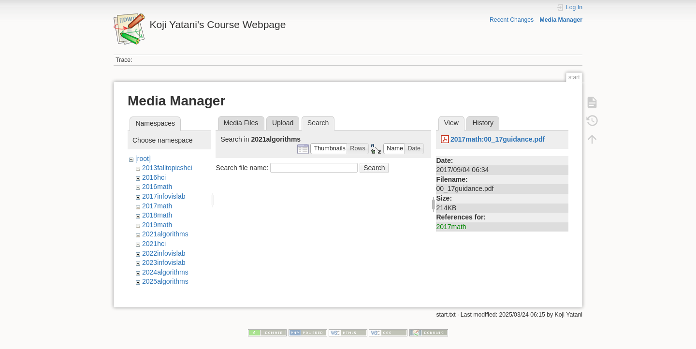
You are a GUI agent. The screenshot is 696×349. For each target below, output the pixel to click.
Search (374, 168)
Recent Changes (512, 19)
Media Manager (561, 19)
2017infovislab (164, 196)
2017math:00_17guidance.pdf (497, 139)
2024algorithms (165, 272)
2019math (157, 225)
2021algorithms (165, 234)
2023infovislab (164, 262)
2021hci (154, 243)
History (482, 123)
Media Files (241, 123)
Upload (282, 123)
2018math (157, 215)
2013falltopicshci (167, 168)
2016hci (154, 177)
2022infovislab (164, 253)
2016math (157, 186)
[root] (143, 158)
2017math (157, 206)
